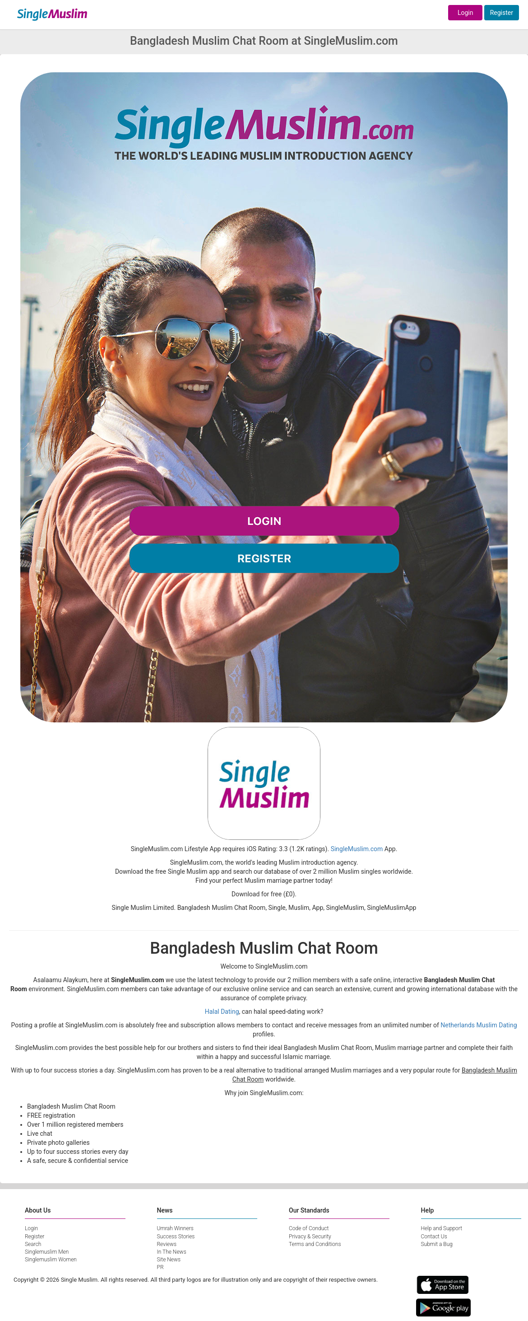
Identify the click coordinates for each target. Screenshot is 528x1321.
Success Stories (176, 1236)
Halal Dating (222, 1011)
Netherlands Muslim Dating (478, 1025)
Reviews (167, 1244)
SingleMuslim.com (357, 849)
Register (501, 12)
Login (465, 12)
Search (33, 1244)
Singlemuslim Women (51, 1259)
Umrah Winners (175, 1228)
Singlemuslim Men (47, 1252)
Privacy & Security (310, 1236)
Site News (169, 1259)
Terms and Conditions (315, 1244)
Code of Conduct (309, 1228)
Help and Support (442, 1228)
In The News (171, 1252)
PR (160, 1267)
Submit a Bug (437, 1244)
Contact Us (434, 1236)
